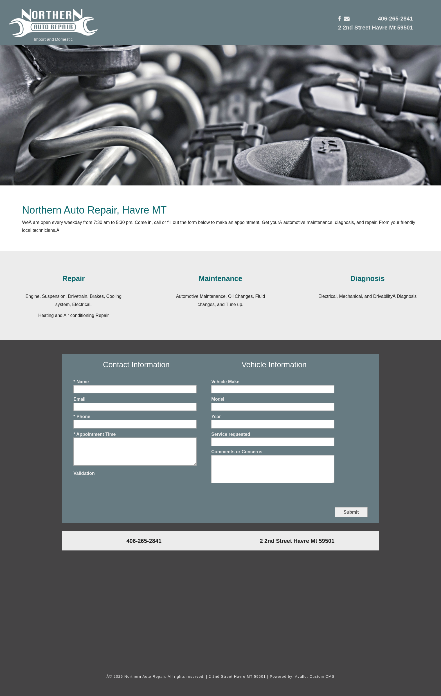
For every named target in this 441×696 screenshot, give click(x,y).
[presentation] (116, 488)
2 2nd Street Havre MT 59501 (237, 676)
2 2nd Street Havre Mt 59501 (375, 27)
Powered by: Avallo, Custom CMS (302, 676)
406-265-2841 (395, 18)
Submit (351, 512)
